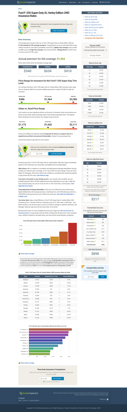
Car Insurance (86, 2)
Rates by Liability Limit (92, 22)
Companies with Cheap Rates (94, 38)
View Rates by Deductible (65, 194)
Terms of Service (83, 408)
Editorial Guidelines (34, 400)
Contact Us (25, 400)
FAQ (79, 2)
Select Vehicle (63, 2)
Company (22, 398)
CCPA (99, 408)
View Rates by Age (43, 175)
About (20, 400)
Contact (66, 408)
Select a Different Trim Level (94, 35)
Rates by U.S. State (91, 30)
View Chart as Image (27, 254)
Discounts (95, 2)
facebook (107, 399)
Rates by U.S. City (90, 33)
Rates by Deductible (91, 19)
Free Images (92, 408)
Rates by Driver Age (91, 17)
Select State (73, 2)
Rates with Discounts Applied (94, 27)
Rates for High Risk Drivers (93, 25)
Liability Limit (22, 196)
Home (20, 9)
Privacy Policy (74, 408)
